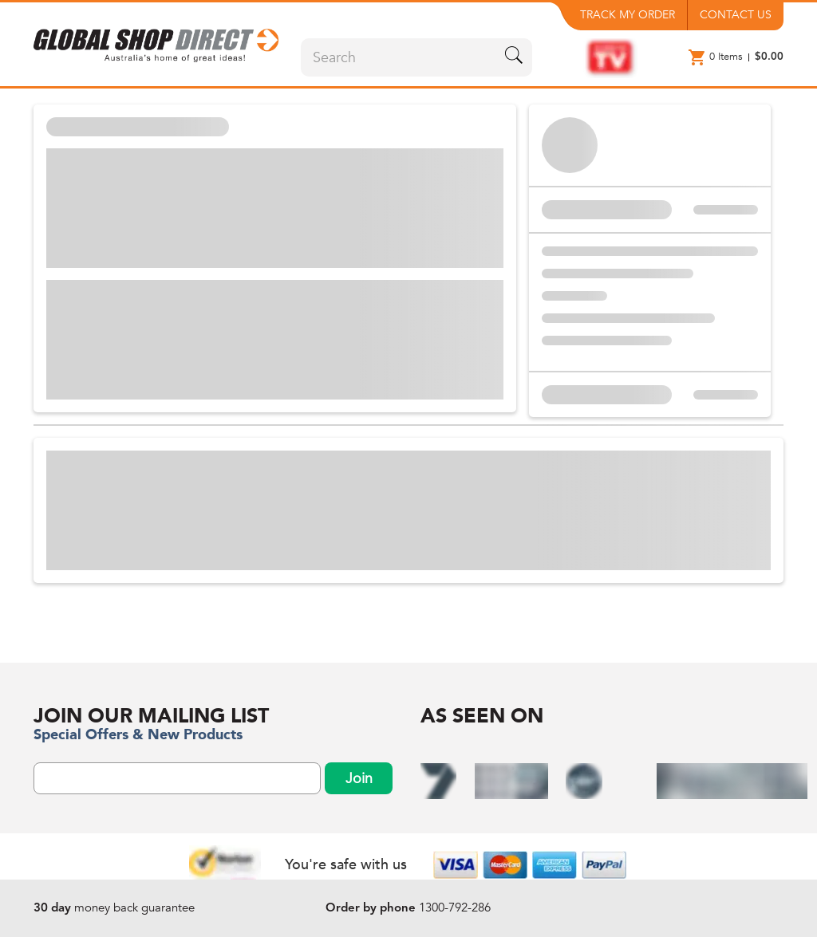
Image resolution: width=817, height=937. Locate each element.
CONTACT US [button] (736, 14)
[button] (157, 41)
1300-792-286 (455, 907)
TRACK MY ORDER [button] (627, 14)
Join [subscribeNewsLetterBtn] (359, 779)
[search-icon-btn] (513, 57)
